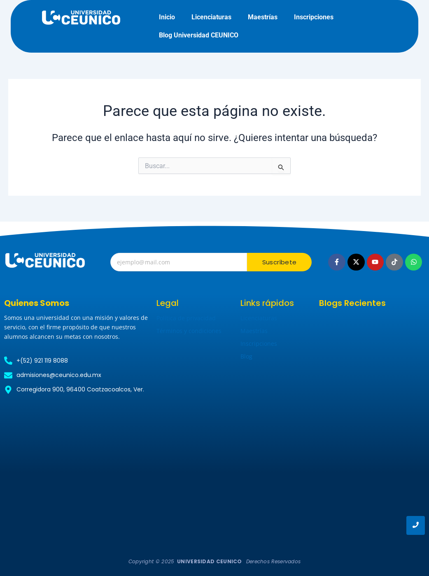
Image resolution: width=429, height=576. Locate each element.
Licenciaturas (211, 17)
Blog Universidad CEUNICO (198, 35)
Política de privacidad (186, 318)
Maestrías (262, 17)
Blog (246, 356)
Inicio (167, 17)
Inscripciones (313, 17)
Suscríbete (279, 262)
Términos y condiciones (188, 331)
